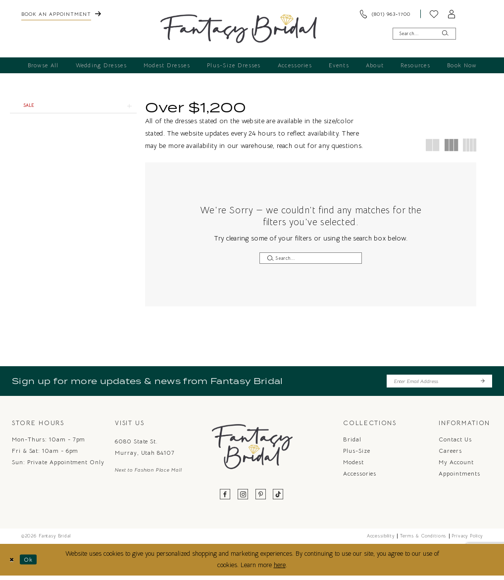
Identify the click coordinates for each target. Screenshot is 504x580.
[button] (452, 14)
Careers (450, 454)
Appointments (459, 478)
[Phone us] (385, 14)
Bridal (352, 443)
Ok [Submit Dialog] (32, 564)
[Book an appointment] (60, 14)
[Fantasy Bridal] (238, 28)
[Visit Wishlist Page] (434, 14)
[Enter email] (439, 384)
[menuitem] (60, 14)
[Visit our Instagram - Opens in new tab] (243, 498)
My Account (456, 466)
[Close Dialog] (12, 563)
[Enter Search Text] (424, 33)
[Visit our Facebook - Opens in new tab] (226, 498)
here (280, 569)
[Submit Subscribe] (482, 384)
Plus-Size (356, 454)
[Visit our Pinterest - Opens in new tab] (261, 498)
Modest (353, 466)
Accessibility (381, 540)
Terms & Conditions (423, 540)
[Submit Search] (445, 33)
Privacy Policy (467, 540)
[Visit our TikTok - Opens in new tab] (278, 498)
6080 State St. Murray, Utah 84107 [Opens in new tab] (145, 451)
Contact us (455, 443)
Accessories (359, 478)
